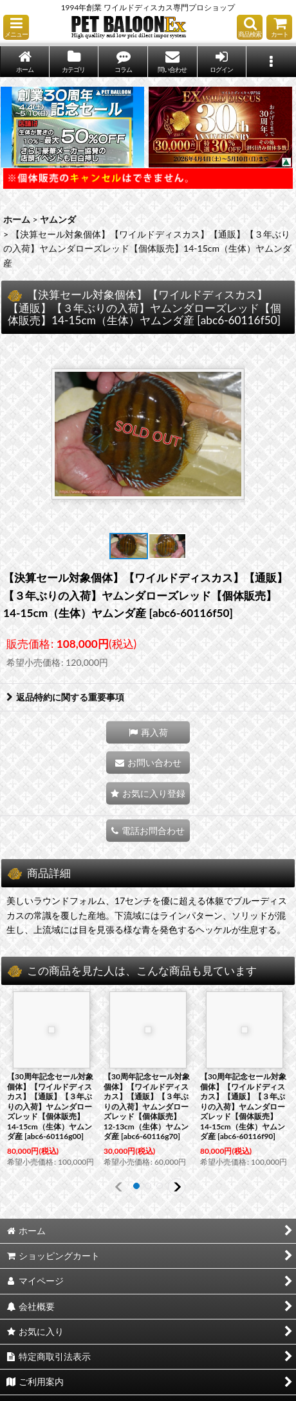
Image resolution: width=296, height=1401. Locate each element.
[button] (16, 27)
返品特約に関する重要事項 (65, 697)
